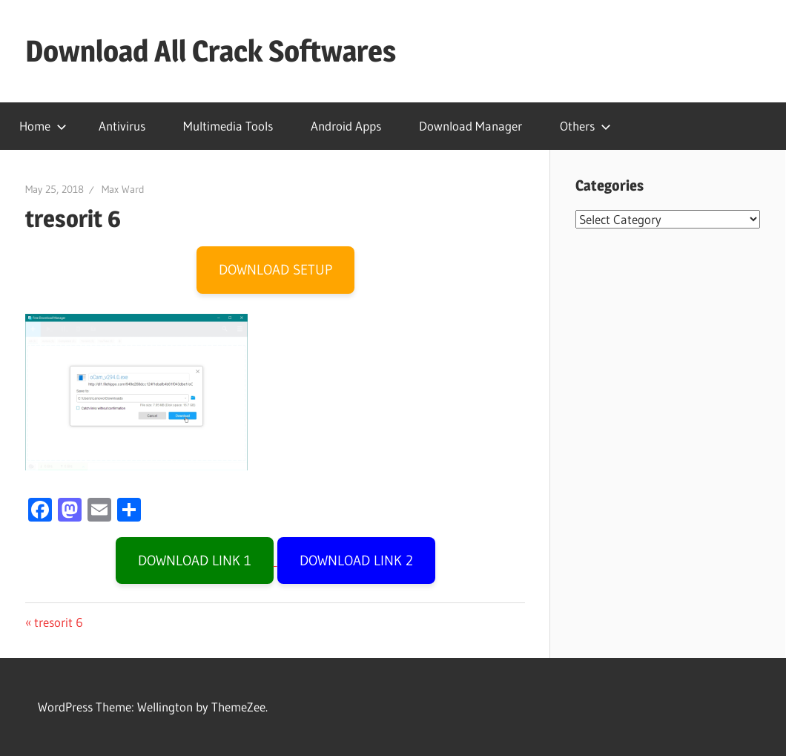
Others (585, 126)
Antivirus (122, 126)
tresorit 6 (58, 622)
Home (43, 126)
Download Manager (470, 126)
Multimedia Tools (228, 126)
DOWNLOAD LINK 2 (356, 560)
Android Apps (346, 126)
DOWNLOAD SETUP (275, 269)
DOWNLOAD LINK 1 (194, 560)
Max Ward (123, 189)
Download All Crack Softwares (210, 51)
